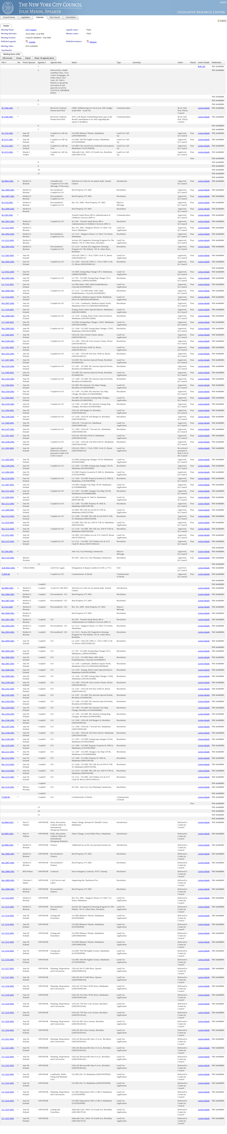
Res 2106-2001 (8, 416)
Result (193, 62)
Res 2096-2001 (8, 290)
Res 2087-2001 (8, 196)
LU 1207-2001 (8, 484)
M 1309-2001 (7, 117)
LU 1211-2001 (8, 535)
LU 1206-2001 (8, 472)
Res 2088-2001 (8, 871)
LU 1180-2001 (8, 335)
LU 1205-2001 (8, 459)
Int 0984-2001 (8, 822)
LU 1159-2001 (8, 309)
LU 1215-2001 (8, 933)
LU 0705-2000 (8, 272)
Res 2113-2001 (8, 516)
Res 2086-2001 (8, 190)
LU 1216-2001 (8, 951)
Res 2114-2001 (8, 529)
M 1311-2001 (7, 139)
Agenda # (42, 62)
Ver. (19, 62)
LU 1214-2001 (8, 915)
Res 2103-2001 (8, 379)
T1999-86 (6, 574)
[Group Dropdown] (18, 58)
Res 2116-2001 (8, 558)
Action (180, 62)
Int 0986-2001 (8, 845)
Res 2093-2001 (8, 246)
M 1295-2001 (7, 215)
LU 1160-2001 (8, 322)
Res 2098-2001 (8, 316)
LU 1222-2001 (8, 1056)
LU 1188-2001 (8, 372)
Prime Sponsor (29, 62)
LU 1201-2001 (8, 435)
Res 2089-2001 (8, 880)
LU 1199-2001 (8, 410)
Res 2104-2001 (8, 391)
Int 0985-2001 (8, 833)
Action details (204, 108)
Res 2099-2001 (8, 328)
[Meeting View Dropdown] (44, 58)
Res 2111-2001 (8, 491)
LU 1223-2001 (8, 1074)
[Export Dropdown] (28, 58)
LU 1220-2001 (8, 1021)
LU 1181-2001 (8, 347)
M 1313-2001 (7, 152)
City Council (31, 30)
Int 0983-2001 (8, 181)
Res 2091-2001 (8, 221)
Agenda (32, 42)
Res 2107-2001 (8, 429)
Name (74, 62)
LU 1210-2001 (8, 522)
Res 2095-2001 (8, 278)
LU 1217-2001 (8, 968)
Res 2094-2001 (8, 261)
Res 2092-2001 (8, 234)
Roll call (201, 66)
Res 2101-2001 (8, 353)
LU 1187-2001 (8, 360)
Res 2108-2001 (8, 442)
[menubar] (28, 58)
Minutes (93, 42)
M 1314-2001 (7, 202)
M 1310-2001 (7, 133)
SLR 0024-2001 (8, 568)
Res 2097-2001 (8, 303)
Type (119, 62)
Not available (32, 46)
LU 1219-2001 (8, 1004)
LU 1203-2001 (8, 255)
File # (4, 62)
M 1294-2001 (7, 551)
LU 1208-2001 (8, 497)
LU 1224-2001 (8, 1092)
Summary (137, 62)
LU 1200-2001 (8, 423)
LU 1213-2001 (8, 240)
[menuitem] (7, 58)
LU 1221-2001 (8, 1039)
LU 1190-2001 (8, 398)
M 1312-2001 (7, 146)
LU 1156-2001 (8, 297)
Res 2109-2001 (8, 466)
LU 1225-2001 (8, 1109)
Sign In (223, 2)
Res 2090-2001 (8, 209)
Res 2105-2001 (8, 404)
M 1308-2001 (7, 108)
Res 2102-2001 (8, 366)
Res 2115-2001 (8, 541)
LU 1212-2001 (8, 227)
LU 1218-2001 (8, 986)
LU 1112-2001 (8, 284)
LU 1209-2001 (8, 510)
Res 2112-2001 (8, 503)
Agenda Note (55, 62)
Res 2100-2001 (8, 341)
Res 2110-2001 (8, 478)
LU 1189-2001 (8, 385)
